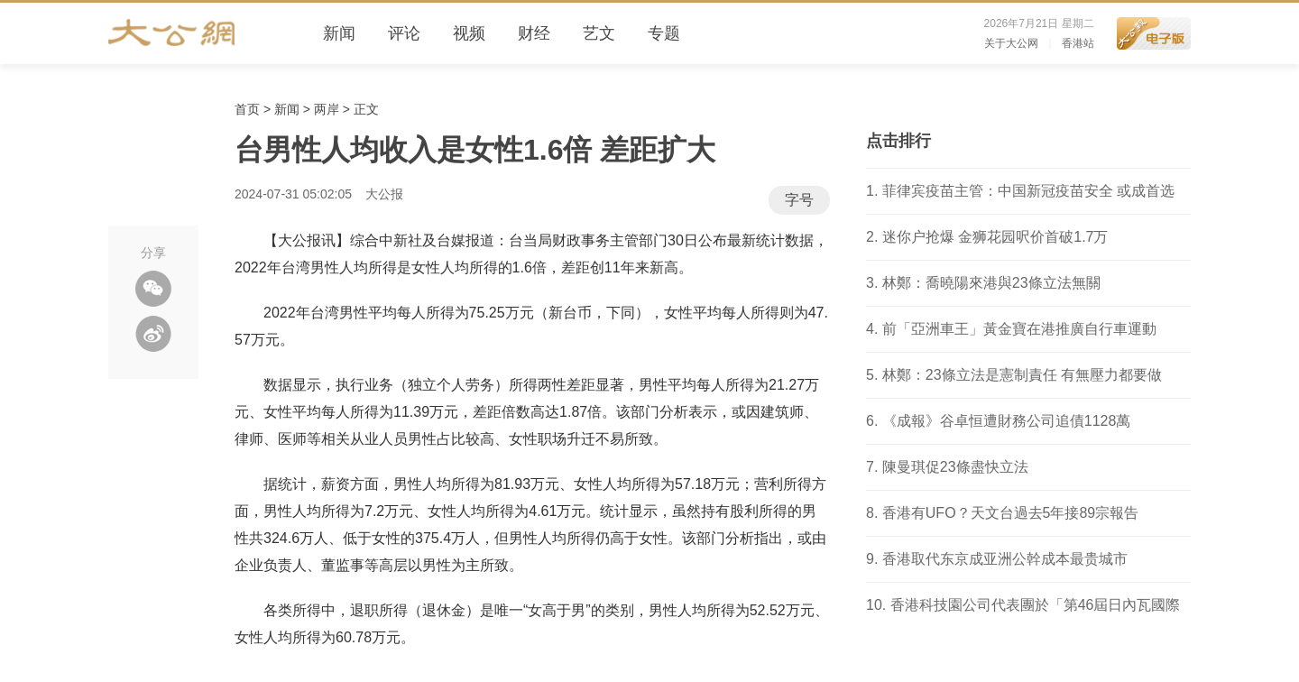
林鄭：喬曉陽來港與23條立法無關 (991, 282)
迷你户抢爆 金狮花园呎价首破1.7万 (995, 236)
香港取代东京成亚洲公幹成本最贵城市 (1005, 559)
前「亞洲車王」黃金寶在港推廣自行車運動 (1019, 328)
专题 (664, 33)
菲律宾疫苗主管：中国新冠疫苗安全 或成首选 (1028, 190)
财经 (534, 33)
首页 (247, 109)
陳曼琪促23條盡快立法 (955, 467)
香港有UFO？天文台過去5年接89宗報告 (1010, 513)
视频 (469, 33)
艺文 (599, 33)
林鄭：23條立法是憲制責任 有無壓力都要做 (1022, 374)
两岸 (326, 109)
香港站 (1078, 43)
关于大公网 (1011, 43)
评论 (404, 33)
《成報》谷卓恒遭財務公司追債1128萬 (1006, 421)
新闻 (339, 33)
